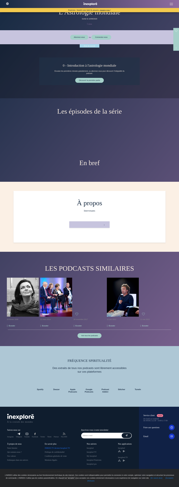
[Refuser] (90, 481)
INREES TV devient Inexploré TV (57, 448)
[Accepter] (169, 478)
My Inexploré (92, 456)
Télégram (19, 435)
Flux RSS (64, 435)
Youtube (27, 435)
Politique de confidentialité (54, 452)
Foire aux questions (159, 427)
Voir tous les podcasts (89, 335)
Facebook (35, 435)
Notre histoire (12, 448)
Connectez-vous (101, 37)
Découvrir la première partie (89, 80)
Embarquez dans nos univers (17, 460)
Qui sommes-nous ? (14, 452)
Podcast (56, 437)
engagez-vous (105, 10)
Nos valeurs (11, 456)
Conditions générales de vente (56, 456)
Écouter (12, 326)
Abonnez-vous (79, 37)
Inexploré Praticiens (94, 460)
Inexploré (90, 448)
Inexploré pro (92, 464)
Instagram (10, 437)
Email (159, 436)
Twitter (42, 437)
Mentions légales (51, 460)
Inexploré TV (92, 452)
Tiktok (49, 437)
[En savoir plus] (156, 478)
